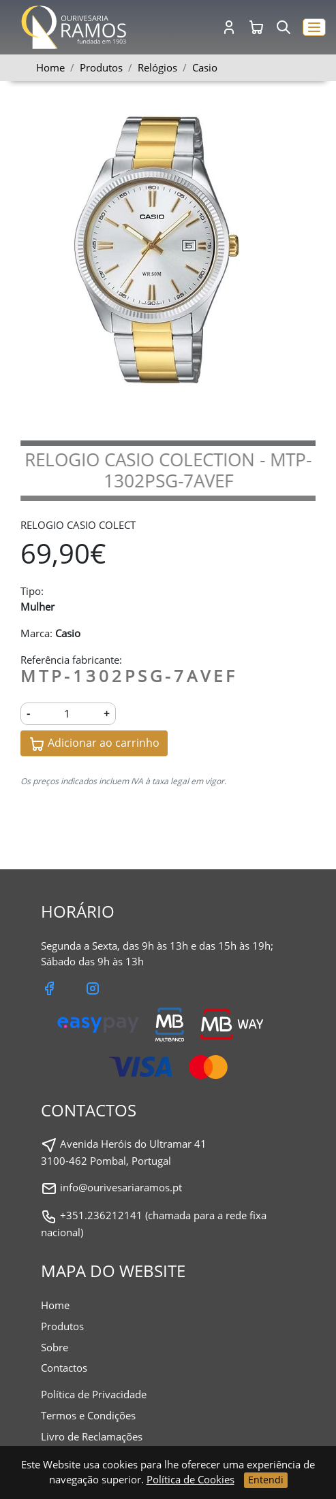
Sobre (54, 1347)
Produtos (62, 1326)
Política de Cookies (190, 1479)
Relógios (157, 67)
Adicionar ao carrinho (94, 743)
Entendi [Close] (266, 1479)
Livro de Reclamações (91, 1436)
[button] (314, 27)
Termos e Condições (88, 1415)
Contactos (64, 1367)
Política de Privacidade (94, 1394)
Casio (204, 67)
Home (50, 67)
